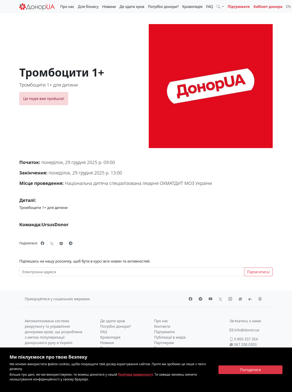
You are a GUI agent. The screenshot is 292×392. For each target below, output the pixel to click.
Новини (109, 6)
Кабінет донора (267, 6)
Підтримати (239, 6)
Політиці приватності (135, 374)
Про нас (67, 6)
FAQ (209, 6)
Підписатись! (258, 271)
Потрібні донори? (163, 6)
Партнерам (164, 342)
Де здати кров (131, 6)
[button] (220, 6)
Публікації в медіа (170, 337)
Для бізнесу (88, 6)
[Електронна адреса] (131, 272)
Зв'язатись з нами (245, 320)
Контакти (162, 326)
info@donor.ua (244, 329)
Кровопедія (192, 6)
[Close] (250, 369)
